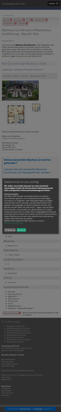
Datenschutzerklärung (13, 223)
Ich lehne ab (10, 230)
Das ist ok (21, 230)
